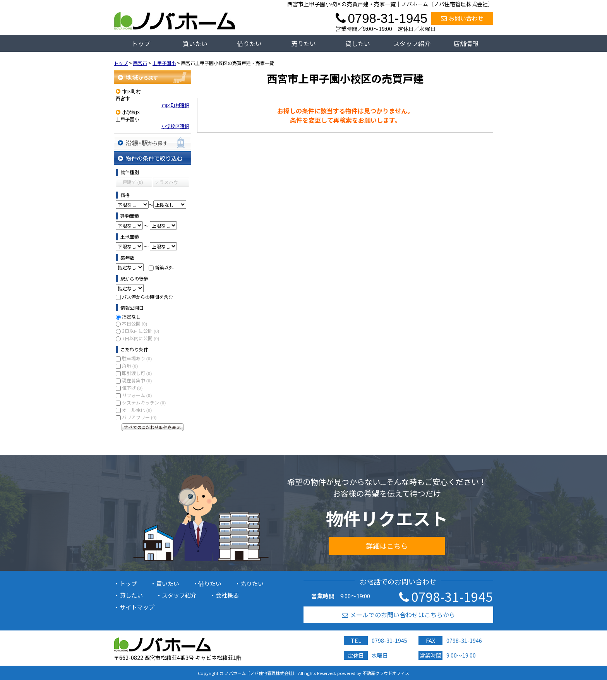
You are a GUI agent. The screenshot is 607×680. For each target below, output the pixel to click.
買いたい (195, 43)
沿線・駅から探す (152, 142)
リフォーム (137, 395)
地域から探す (152, 77)
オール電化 (137, 409)
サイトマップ (137, 607)
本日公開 (134, 323)
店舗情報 (466, 43)
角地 (130, 365)
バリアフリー (139, 417)
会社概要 (227, 595)
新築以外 (164, 267)
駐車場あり (137, 358)
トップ (141, 43)
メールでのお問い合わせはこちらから (398, 614)
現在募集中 (137, 380)
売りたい (303, 43)
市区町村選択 (175, 105)
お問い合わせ (462, 18)
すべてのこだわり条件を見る (152, 427)
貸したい (357, 43)
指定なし (131, 316)
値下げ (132, 387)
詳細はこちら (387, 546)
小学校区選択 (175, 126)
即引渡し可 (137, 373)
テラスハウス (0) (166, 183)
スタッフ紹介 (411, 43)
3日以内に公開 (140, 330)
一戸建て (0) (130, 182)
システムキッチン (144, 402)
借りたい (249, 43)
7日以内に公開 (140, 338)
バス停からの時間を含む (147, 296)
